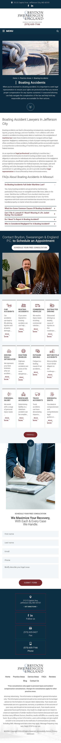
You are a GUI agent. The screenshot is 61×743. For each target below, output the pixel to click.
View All (31, 436)
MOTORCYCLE (52, 367)
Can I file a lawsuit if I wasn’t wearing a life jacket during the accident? (27, 215)
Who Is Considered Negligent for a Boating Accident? (27, 225)
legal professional (22, 153)
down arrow (30, 107)
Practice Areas (19, 679)
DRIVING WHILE (9, 367)
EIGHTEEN (23, 367)
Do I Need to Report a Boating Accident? (22, 221)
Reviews (52, 679)
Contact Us (34, 683)
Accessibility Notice (44, 733)
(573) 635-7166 (32, 24)
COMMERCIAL (23, 322)
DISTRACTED (52, 322)
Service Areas (33, 679)
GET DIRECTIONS (30, 608)
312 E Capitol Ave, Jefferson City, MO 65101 (32, 3)
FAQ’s (44, 679)
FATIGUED (37, 367)
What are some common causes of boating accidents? (28, 209)
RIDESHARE (23, 410)
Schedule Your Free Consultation (30, 249)
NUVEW (6, 733)
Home (7, 679)
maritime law (7, 138)
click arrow (30, 445)
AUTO (9, 322)
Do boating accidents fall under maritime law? (25, 185)
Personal (9, 410)
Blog (25, 683)
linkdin (32, 6)
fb (28, 6)
